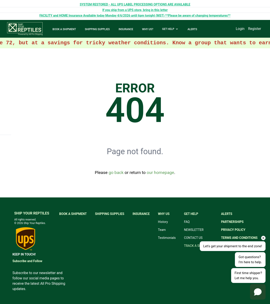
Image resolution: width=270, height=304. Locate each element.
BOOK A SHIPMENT (64, 29)
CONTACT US (193, 238)
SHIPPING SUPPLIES (97, 29)
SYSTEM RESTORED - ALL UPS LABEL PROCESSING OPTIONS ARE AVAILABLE (135, 4)
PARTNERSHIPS (232, 222)
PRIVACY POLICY (233, 230)
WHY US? (147, 29)
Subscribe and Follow (27, 261)
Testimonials (167, 238)
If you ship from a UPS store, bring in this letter (135, 10)
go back (116, 172)
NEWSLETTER (194, 230)
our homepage (160, 172)
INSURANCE (126, 29)
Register (254, 29)
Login (240, 29)
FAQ (187, 222)
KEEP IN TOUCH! (24, 254)
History (163, 222)
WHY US (164, 214)
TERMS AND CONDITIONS (239, 238)
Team (162, 230)
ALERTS (192, 29)
